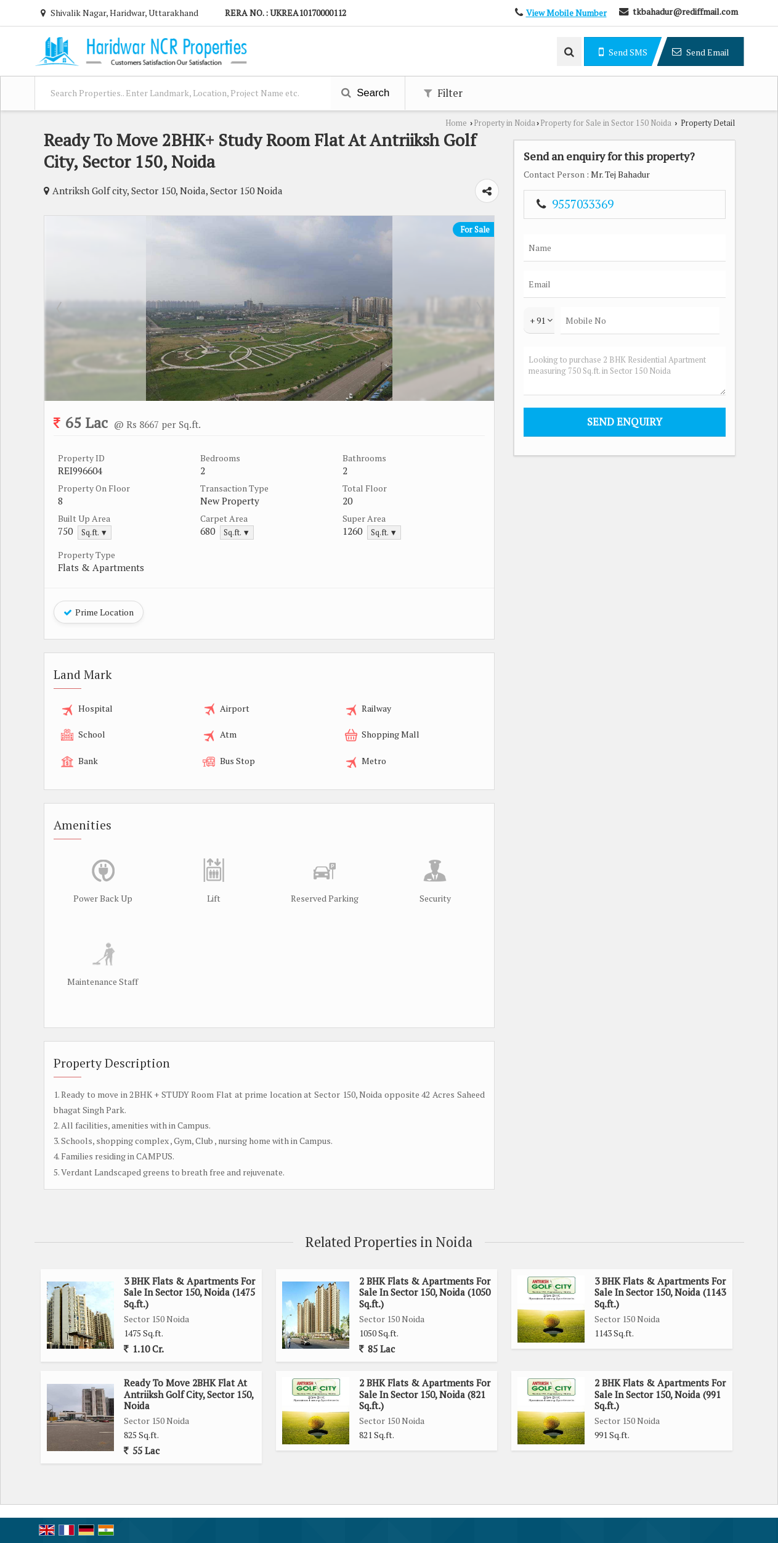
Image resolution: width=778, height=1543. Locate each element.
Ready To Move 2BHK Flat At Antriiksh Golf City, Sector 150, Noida (188, 1394)
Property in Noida (504, 123)
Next (478, 308)
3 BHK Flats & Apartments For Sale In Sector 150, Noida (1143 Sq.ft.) (660, 1292)
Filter (443, 93)
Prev (60, 308)
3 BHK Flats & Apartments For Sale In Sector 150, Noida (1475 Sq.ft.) (189, 1292)
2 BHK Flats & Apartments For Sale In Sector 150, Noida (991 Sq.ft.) (660, 1394)
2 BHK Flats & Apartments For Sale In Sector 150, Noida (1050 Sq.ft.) (424, 1292)
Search (365, 93)
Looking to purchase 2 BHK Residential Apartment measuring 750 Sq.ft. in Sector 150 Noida (625, 371)
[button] (566, 13)
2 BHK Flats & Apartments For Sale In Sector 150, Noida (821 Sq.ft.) (424, 1394)
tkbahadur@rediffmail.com (685, 11)
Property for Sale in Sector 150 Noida (605, 123)
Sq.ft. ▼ (94, 532)
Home (456, 123)
